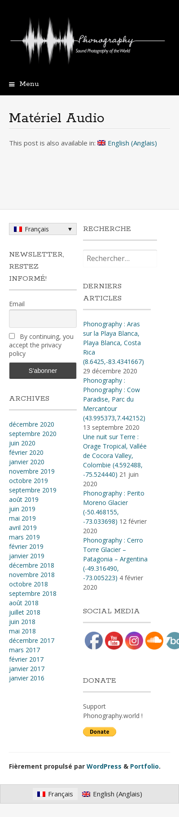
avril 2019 (23, 527)
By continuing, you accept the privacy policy (41, 345)
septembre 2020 (33, 433)
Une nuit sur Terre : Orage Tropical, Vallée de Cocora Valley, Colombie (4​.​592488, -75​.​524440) (115, 455)
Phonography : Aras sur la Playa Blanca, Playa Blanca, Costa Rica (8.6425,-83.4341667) (113, 343)
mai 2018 (22, 631)
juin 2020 (22, 443)
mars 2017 (24, 650)
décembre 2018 (31, 565)
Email (17, 303)
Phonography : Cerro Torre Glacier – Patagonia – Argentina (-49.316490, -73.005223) (115, 559)
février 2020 (26, 452)
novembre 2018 (32, 574)
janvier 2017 (26, 668)
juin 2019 (22, 509)
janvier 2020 (26, 462)
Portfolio (144, 766)
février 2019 (26, 546)
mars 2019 (24, 537)
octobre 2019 (28, 480)
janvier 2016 (26, 678)
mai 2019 (22, 518)
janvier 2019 (26, 556)
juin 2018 (22, 621)
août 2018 (24, 603)
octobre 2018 (28, 584)
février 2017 (26, 659)
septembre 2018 (33, 593)
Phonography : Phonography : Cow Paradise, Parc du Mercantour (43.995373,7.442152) (114, 399)
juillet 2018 (24, 612)
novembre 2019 (32, 471)
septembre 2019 (33, 490)
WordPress (104, 766)
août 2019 (24, 499)
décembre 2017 (31, 640)
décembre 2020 (31, 424)
